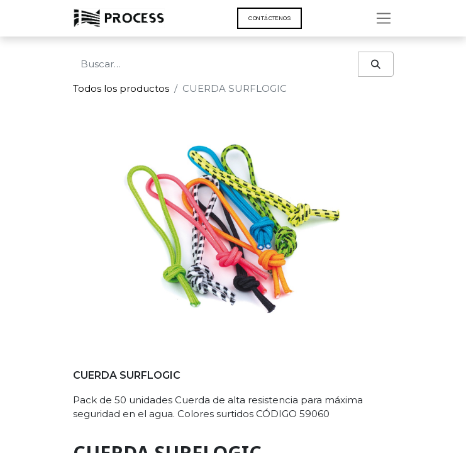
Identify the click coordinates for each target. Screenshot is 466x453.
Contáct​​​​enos (269, 18)
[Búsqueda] (376, 64)
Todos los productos (121, 88)
